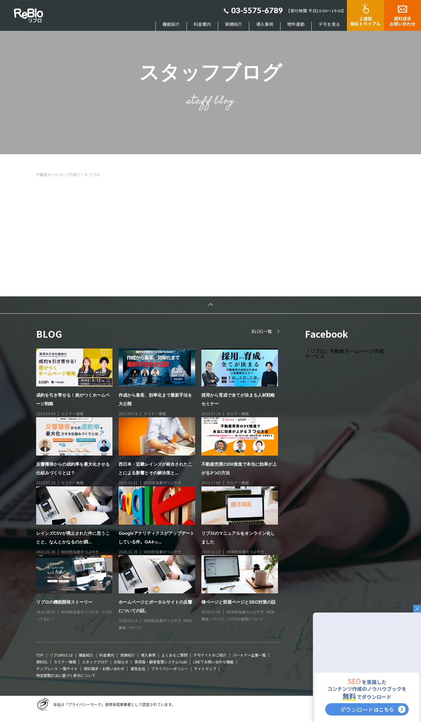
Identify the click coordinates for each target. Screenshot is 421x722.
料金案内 (202, 24)
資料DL (42, 661)
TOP (40, 655)
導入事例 (264, 24)
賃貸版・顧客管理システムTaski (160, 661)
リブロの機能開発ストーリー (64, 602)
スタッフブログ (95, 661)
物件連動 (296, 24)
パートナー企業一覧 (249, 655)
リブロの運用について (244, 618)
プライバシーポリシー (169, 668)
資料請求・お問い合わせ (104, 668)
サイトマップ (205, 668)
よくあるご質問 (174, 655)
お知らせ (121, 661)
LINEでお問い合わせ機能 (213, 661)
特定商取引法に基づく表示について (65, 675)
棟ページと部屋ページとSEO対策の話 (238, 602)
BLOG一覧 (261, 331)
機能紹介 (171, 24)
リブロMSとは (61, 655)
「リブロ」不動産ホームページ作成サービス (344, 353)
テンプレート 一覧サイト (57, 668)
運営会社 (137, 668)
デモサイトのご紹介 (210, 655)
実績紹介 (233, 24)
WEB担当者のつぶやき (162, 482)
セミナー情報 (72, 413)
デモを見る (329, 24)
